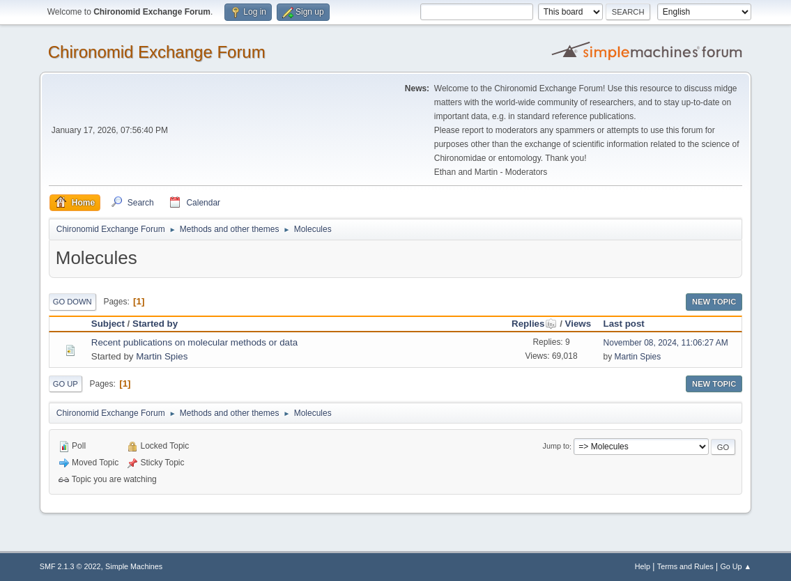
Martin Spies (161, 356)
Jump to (556, 446)
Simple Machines (133, 566)
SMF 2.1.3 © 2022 (70, 566)
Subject (108, 323)
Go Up (65, 384)
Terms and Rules (685, 566)
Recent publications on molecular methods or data (194, 342)
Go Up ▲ (735, 566)
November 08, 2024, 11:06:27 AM (666, 343)
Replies (534, 323)
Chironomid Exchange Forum (157, 51)
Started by (155, 323)
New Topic (714, 301)
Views (578, 323)
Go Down (72, 301)
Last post (624, 323)
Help (642, 566)
